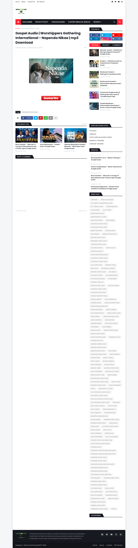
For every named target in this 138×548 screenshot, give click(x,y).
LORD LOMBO (112, 351)
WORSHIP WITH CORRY (98, 498)
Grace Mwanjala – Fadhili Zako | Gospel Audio (50, 146)
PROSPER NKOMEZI (110, 413)
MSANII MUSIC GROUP (112, 371)
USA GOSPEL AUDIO (96, 492)
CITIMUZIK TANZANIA (96, 144)
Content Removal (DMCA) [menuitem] (79, 22)
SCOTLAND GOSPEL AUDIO (110, 426)
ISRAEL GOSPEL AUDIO (113, 313)
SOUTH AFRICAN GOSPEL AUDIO (100, 443)
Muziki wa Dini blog (30, 545)
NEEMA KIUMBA (112, 375)
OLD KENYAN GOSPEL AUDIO (99, 395)
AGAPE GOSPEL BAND (107, 200)
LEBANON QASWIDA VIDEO (98, 347)
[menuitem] (18, 22)
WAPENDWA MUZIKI (111, 495)
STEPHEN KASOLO (96, 447)
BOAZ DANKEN (95, 234)
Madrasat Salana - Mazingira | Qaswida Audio (110, 73)
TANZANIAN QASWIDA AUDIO (99, 468)
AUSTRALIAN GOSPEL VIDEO (99, 227)
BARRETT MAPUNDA (96, 231)
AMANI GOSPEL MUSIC (97, 213)
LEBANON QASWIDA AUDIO (98, 344)
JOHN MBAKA (95, 327)
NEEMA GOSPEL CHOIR (97, 375)
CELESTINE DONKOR (97, 248)
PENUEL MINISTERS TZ (109, 409)
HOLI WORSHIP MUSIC (97, 313)
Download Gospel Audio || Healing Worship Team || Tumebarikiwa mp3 (110, 94)
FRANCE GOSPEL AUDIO (98, 285)
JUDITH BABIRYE (106, 327)
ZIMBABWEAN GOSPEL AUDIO (99, 509)
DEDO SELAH (94, 268)
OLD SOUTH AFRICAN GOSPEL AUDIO (101, 399)
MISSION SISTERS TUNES (111, 368)
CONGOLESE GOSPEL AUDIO (99, 258)
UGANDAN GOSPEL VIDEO (98, 481)
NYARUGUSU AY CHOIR (105, 389)
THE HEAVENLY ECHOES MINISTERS (101, 474)
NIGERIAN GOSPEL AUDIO (98, 385)
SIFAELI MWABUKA (96, 433)
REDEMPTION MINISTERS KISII (99, 416)
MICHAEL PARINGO (108, 361)
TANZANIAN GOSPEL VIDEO (98, 461)
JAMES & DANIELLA (96, 320)
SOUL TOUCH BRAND (112, 437)
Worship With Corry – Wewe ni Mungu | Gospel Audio (105, 159)
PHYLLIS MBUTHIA (96, 413)
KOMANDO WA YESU (97, 340)
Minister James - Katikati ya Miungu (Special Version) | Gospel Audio (111, 52)
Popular (95, 45)
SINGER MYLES (109, 433)
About (23, 2)
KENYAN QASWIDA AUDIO (98, 337)
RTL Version (40, 2)
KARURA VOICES (95, 330)
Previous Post (21, 211)
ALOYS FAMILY (107, 210)
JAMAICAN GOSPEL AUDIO (111, 316)
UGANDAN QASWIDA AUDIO (99, 485)
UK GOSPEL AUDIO (96, 488)
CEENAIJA (92, 134)
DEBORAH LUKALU (110, 265)
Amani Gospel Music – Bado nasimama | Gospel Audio (106, 168)
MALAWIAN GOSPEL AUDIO (98, 354)
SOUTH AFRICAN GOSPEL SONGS (100, 137)
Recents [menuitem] (97, 22)
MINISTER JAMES (96, 368)
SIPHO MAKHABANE (96, 437)
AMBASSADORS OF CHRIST (99, 217)
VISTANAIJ (92, 131)
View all (84, 124)
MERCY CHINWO (108, 358)
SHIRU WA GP (107, 430)
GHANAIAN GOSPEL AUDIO (98, 289)
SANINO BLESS (113, 423)
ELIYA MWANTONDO (111, 275)
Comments (117, 45)
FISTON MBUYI (112, 279)
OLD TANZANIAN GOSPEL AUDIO (100, 402)
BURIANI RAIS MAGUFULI (110, 234)
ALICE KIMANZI (95, 210)
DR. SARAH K (112, 272)
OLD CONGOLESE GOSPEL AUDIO (100, 392)
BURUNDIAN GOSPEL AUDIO (99, 241)
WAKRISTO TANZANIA (96, 141)
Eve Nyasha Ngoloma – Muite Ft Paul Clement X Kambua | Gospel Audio (105, 188)
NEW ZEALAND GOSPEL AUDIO (99, 382)
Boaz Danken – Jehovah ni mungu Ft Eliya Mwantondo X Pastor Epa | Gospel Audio (26, 146)
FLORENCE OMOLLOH (97, 282)
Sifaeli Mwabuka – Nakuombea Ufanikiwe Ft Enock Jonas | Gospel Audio (110, 105)
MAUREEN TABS (95, 358)
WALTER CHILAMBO (96, 495)
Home (17, 2)
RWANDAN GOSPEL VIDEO (98, 423)
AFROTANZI (94, 200)
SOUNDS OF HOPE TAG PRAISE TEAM (101, 440)
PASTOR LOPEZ (112, 406)
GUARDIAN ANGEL (96, 303)
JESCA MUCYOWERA (111, 323)
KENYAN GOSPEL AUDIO (111, 330)
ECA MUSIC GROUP (96, 275)
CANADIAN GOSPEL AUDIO (98, 244)
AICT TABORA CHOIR (97, 206)
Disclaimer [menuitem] (27, 22)
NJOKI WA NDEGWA (115, 385)
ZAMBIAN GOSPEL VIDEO (98, 505)
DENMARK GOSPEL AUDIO (98, 272)
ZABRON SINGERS (113, 498)
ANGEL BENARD (110, 220)
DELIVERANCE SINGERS (108, 268)
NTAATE (93, 389)
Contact (109, 545)
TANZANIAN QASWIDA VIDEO (99, 471)
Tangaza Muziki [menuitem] (58, 22)
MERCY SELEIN (95, 361)
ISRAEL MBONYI (95, 316)
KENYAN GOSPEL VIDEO (97, 334)
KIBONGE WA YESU (114, 337)
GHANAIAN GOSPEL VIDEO (98, 292)
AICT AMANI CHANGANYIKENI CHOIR (101, 203)
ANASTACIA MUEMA (96, 220)
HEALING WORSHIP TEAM (112, 303)
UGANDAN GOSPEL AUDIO (111, 478)
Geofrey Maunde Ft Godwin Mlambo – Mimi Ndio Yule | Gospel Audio (74, 146)
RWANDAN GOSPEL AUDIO (111, 419)
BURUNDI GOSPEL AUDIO (98, 237)
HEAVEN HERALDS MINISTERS (99, 306)
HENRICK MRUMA (111, 310)
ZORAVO (113, 509)
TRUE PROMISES (95, 478)
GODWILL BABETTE (96, 299)
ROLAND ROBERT (95, 419)
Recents (106, 45)
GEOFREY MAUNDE (113, 285)
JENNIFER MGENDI (96, 323)
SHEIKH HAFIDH (95, 430)
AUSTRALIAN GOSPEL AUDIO (99, 224)
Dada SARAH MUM (96, 265)
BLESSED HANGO (110, 231)
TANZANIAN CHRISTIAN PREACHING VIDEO (103, 454)
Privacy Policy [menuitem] (41, 22)
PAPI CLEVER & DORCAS (98, 406)
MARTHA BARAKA (115, 354)
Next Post (82, 211)
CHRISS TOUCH (110, 248)
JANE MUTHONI (109, 320)
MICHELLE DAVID (109, 364)
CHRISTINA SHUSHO (97, 251)
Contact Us (31, 2)
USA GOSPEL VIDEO (111, 492)
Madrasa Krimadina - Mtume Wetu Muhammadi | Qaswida (110, 83)
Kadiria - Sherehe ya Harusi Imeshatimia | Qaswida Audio (111, 63)
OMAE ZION (116, 402)
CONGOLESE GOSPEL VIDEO (99, 261)
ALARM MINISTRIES (111, 206)
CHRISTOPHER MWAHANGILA (99, 255)
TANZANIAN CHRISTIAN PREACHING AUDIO (103, 450)
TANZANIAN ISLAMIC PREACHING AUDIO (102, 464)
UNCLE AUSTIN (109, 488)
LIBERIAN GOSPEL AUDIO (98, 351)
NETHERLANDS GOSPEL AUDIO (99, 378)
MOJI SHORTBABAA (96, 371)
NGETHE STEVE (116, 382)
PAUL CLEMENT (95, 409)
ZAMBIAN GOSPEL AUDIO (98, 502)
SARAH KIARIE (95, 426)
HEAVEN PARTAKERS (96, 310)
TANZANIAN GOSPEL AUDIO (30, 28)
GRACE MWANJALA (110, 299)
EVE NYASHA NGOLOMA (98, 279)
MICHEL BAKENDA (96, 364)
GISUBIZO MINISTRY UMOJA (99, 296)
